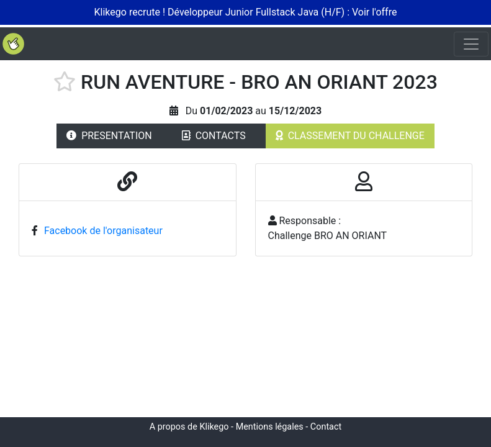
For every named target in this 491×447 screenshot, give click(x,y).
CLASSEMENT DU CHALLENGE (350, 136)
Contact (325, 427)
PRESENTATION (109, 136)
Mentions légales (270, 427)
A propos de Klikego (189, 427)
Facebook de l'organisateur (103, 231)
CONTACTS (214, 136)
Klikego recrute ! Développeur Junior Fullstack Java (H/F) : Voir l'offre (245, 12)
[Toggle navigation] (471, 44)
